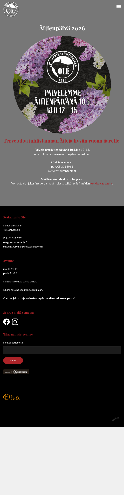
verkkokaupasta (101, 183)
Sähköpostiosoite (13, 342)
